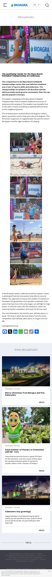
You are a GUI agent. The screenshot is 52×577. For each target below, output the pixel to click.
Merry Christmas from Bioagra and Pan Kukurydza (24, 393)
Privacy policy (7, 575)
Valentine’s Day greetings (18, 511)
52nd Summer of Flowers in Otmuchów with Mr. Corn (24, 450)
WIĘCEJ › (42, 402)
